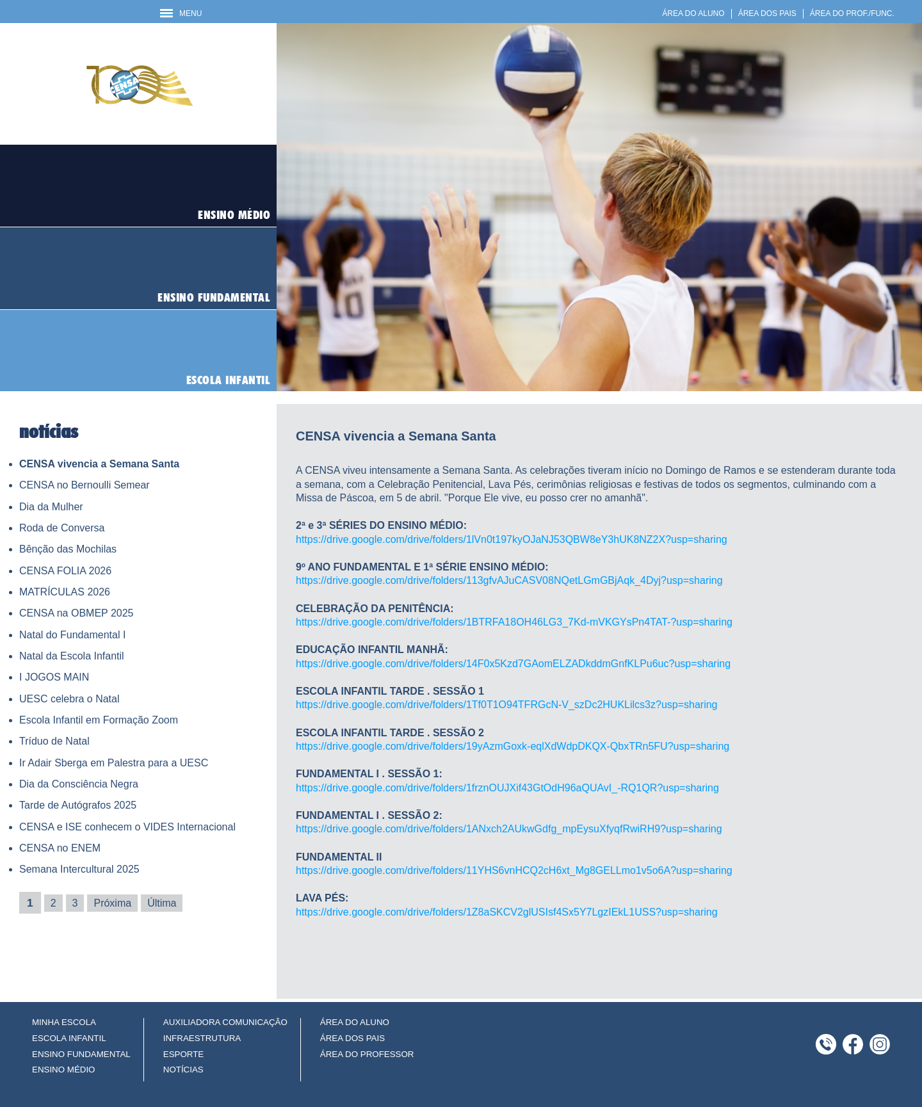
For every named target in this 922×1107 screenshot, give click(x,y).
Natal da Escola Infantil (71, 655)
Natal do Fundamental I (72, 634)
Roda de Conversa (61, 527)
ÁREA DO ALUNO (693, 13)
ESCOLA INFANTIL (69, 1038)
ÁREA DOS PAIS (767, 13)
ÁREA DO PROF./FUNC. (852, 13)
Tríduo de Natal (54, 741)
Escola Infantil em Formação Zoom (98, 720)
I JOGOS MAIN (54, 677)
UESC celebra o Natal (69, 698)
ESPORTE (183, 1054)
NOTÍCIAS (183, 1069)
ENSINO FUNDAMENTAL (81, 1054)
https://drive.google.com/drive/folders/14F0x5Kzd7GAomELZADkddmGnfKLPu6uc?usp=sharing (513, 663)
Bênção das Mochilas (68, 549)
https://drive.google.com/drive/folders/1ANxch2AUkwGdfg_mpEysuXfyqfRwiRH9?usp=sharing (509, 828)
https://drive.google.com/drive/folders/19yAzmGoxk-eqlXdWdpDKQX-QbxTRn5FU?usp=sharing (512, 746)
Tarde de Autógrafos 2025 (77, 805)
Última (161, 903)
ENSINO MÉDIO (63, 1069)
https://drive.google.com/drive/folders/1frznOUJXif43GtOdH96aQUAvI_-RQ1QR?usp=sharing (507, 787)
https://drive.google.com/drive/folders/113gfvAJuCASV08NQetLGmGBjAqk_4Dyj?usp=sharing (509, 580)
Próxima (112, 903)
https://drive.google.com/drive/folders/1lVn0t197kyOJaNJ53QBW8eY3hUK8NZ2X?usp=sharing (511, 539)
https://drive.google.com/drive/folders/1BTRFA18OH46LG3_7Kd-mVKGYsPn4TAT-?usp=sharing (514, 622)
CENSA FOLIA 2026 (65, 570)
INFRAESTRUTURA (202, 1038)
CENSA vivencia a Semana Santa (99, 463)
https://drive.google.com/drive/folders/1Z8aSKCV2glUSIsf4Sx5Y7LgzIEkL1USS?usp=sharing (507, 912)
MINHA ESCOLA (64, 1022)
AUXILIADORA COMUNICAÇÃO (225, 1022)
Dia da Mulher (51, 506)
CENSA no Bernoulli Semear (84, 485)
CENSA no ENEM (60, 848)
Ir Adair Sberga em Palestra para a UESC (113, 762)
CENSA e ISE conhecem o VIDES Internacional (127, 826)
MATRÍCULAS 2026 (64, 591)
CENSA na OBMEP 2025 (76, 613)
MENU (181, 13)
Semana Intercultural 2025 (79, 869)
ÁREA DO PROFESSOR (367, 1054)
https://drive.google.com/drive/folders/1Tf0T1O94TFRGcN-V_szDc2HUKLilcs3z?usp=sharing (507, 704)
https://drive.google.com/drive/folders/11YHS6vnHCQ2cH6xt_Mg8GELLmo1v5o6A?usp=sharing (514, 870)
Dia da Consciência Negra (78, 784)
